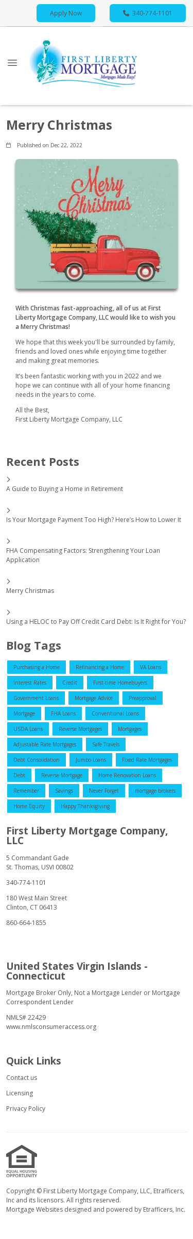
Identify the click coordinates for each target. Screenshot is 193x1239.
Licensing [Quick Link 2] (19, 1093)
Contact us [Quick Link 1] (21, 1077)
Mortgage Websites (35, 1209)
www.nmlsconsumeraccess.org (51, 1026)
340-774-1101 (147, 13)
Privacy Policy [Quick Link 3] (25, 1108)
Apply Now (66, 13)
